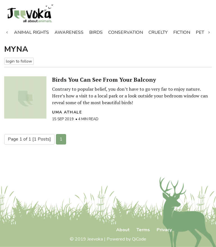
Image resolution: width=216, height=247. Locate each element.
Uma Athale (67, 112)
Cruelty (158, 32)
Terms (143, 230)
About (123, 230)
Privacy (164, 230)
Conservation (125, 32)
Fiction (181, 32)
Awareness (69, 32)
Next (209, 31)
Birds (96, 32)
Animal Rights (31, 32)
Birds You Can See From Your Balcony (104, 79)
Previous (7, 31)
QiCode (139, 239)
